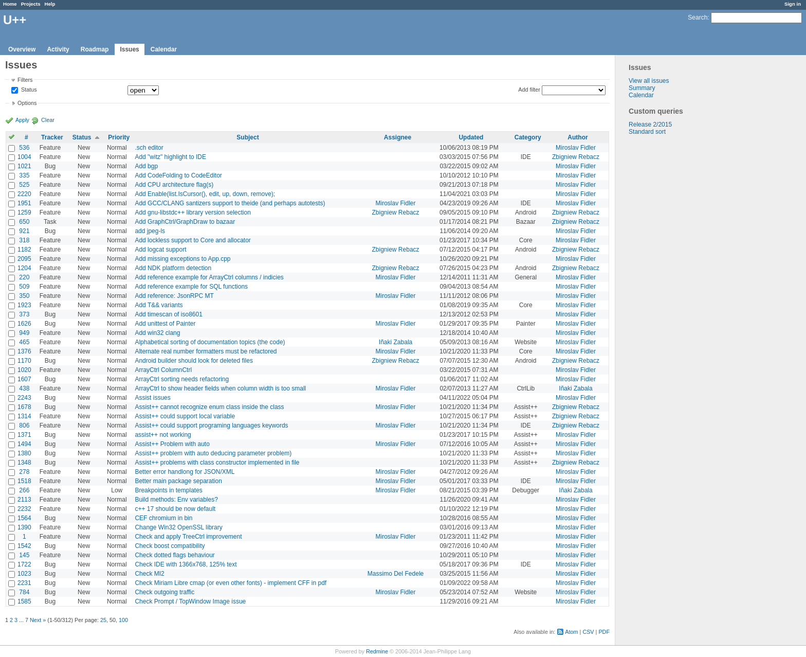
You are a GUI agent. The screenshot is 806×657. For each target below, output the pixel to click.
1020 (24, 370)
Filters (24, 80)
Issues (129, 49)
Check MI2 (149, 573)
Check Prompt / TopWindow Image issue (190, 601)
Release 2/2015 (650, 124)
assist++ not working (163, 434)
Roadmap (95, 49)
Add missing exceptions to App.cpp (182, 258)
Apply (22, 120)
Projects (31, 4)
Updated (471, 137)
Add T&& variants (158, 305)
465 (24, 342)
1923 (24, 305)
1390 (24, 527)
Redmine (377, 651)
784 (24, 592)
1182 (24, 249)
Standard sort (647, 131)
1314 (24, 416)
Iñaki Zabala (395, 342)
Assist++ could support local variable (185, 416)
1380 (24, 453)
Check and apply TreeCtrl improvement (188, 536)
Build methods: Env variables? (176, 499)
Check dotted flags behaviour (174, 555)
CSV (588, 632)
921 (24, 231)
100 (123, 620)
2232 (24, 508)
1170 (24, 360)
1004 (24, 157)
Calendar (164, 49)
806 (24, 425)
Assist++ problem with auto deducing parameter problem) (213, 453)
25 (103, 620)
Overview (21, 49)
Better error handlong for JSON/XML (184, 471)
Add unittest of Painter (165, 323)
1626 (24, 323)
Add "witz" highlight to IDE (170, 157)
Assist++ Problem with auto (172, 444)
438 (24, 388)
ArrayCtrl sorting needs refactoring (182, 379)
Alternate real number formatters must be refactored (206, 351)
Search (697, 17)
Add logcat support (160, 249)
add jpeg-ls (150, 231)
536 (24, 147)
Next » (38, 620)
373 (24, 314)
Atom (571, 632)
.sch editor (149, 147)
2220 (24, 194)
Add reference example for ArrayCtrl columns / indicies (209, 277)
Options (26, 103)
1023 (24, 573)
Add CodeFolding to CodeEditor (178, 175)
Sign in (792, 4)
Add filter (529, 89)
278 (24, 471)
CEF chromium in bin (163, 518)
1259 (24, 212)
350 (24, 295)
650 (24, 221)
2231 (24, 583)
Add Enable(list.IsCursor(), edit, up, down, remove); (205, 194)
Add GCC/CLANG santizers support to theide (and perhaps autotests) (230, 203)
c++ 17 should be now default (175, 508)
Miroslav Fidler (576, 147)
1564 (24, 518)
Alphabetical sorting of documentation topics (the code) (210, 342)
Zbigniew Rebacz (575, 157)
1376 (24, 351)
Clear (47, 120)
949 (24, 332)
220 (24, 277)
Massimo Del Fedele (396, 573)
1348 (24, 462)
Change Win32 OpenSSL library (178, 527)
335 (24, 175)
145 (24, 555)
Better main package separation (178, 481)
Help (50, 4)
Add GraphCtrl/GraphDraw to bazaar (185, 221)
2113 (24, 499)
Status (28, 90)
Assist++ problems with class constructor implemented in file (217, 462)
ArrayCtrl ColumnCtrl (163, 370)
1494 (24, 444)
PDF (604, 632)
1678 (24, 407)
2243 (24, 397)
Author (577, 137)
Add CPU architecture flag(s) (174, 184)
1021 (24, 166)
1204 (24, 268)
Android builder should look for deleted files (193, 360)
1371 (24, 434)
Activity (58, 49)
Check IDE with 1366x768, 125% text (185, 564)
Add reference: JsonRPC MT (174, 295)
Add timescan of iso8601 (168, 314)
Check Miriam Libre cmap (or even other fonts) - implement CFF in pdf (230, 583)
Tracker (52, 137)
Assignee (397, 137)
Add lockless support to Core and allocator (192, 240)
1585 (24, 601)
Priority (119, 137)
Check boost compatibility (170, 545)
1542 (24, 545)
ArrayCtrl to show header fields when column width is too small (220, 388)
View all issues (649, 80)
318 (24, 240)
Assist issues (152, 397)
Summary (642, 88)
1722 (24, 564)
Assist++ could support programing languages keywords (211, 425)
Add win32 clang (157, 332)
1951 (24, 203)
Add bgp (146, 166)
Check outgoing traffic (164, 592)
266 (24, 490)
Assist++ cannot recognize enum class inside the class (209, 407)
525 (24, 184)
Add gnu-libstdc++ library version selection (192, 212)
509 (24, 286)
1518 (24, 481)
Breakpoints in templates (168, 490)
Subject (247, 137)
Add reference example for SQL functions (191, 286)
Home (10, 4)
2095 (24, 258)
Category (528, 137)
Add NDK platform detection (173, 268)
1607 (24, 379)
